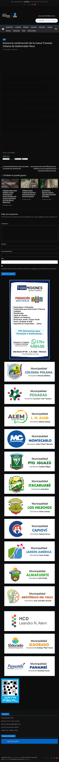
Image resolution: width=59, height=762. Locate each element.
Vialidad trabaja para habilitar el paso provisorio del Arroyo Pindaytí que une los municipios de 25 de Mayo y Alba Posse (10, 196)
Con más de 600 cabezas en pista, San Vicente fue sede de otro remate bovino (15, 167)
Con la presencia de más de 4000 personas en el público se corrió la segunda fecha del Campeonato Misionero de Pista (44, 169)
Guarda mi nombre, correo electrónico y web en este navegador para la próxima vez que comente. (29, 269)
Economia (34, 27)
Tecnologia (16, 30)
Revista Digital (32, 30)
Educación (42, 27)
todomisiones (14, 49)
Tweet (11, 159)
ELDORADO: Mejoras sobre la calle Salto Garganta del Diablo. (49, 193)
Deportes (25, 27)
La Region (18, 27)
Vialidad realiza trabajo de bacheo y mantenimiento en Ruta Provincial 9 (29, 193)
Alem (4, 39)
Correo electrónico (7, 251)
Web (2, 258)
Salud (23, 30)
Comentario (5, 223)
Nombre (4, 244)
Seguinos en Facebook (8, 736)
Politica (8, 30)
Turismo (49, 27)
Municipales (9, 27)
